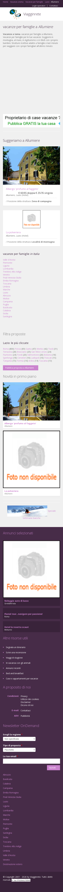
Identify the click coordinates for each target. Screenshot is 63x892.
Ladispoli (35, 357)
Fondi (19, 354)
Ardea (31, 360)
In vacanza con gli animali (18, 662)
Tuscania (43, 360)
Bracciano (22, 351)
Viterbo (39, 348)
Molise (6, 298)
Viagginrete (32, 13)
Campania (8, 301)
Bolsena (48, 354)
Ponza (18, 348)
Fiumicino (7, 354)
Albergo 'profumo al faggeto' (22, 189)
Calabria (7, 310)
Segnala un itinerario (15, 647)
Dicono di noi (27, 705)
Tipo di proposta (12, 745)
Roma (6, 348)
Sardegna (7, 316)
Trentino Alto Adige (12, 271)
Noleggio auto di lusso (16, 600)
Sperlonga (8, 357)
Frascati (48, 357)
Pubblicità (25, 715)
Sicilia (5, 313)
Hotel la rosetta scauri (16, 627)
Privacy (24, 696)
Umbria (6, 286)
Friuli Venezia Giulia (12, 277)
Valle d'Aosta (9, 259)
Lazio (5, 292)
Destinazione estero (12, 864)
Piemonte (7, 262)
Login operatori (38, 6)
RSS (24, 886)
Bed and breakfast (15, 673)
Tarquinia (7, 360)
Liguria (6, 265)
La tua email (10, 756)
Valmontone (33, 354)
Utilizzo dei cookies (30, 699)
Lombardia (8, 268)
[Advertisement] (30, 81)
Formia (20, 360)
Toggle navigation (5, 14)
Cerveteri (21, 357)
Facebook (4, 886)
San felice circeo (39, 351)
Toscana (7, 283)
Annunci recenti (13, 668)
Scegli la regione (13, 734)
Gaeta (29, 348)
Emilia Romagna (11, 280)
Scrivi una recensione (16, 652)
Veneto (6, 274)
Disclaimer (26, 702)
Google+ (10, 886)
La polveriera (13, 232)
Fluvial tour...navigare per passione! (23, 614)
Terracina (7, 351)
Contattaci (53, 6)
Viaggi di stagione (14, 657)
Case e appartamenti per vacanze (22, 678)
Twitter (17, 886)
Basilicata (7, 307)
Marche (6, 289)
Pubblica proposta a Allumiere (19, 367)
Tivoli (50, 348)
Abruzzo (7, 295)
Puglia (6, 304)
